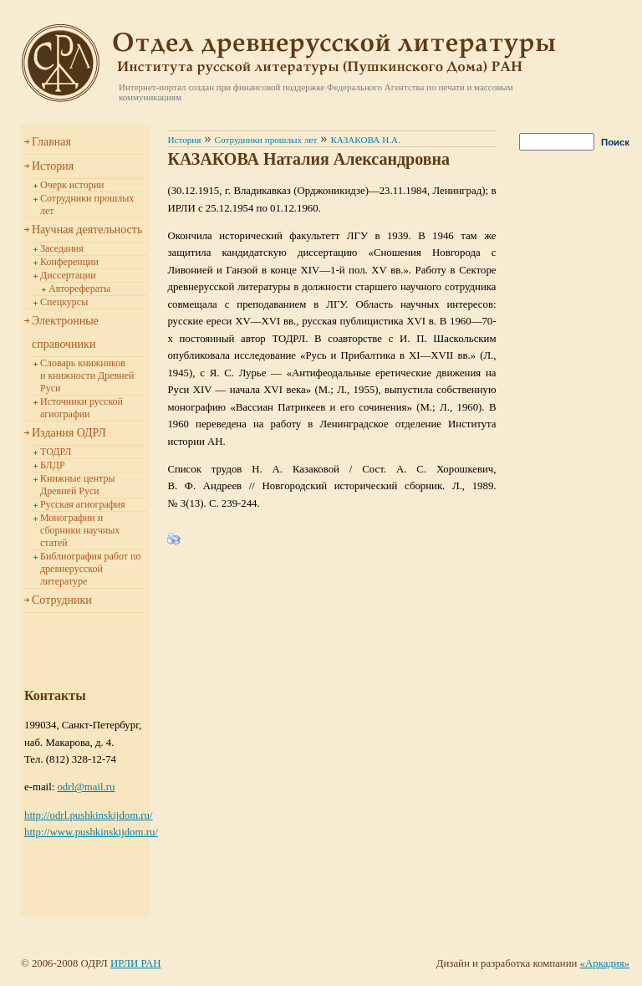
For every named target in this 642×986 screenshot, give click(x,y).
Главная (51, 141)
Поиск (615, 142)
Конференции (69, 262)
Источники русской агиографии (81, 408)
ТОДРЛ (55, 451)
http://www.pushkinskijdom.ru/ (91, 832)
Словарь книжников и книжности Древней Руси (87, 375)
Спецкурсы (64, 302)
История (53, 166)
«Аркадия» (604, 963)
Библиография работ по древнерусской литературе (90, 568)
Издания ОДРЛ (69, 433)
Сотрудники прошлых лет (266, 140)
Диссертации (68, 275)
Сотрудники (62, 600)
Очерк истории (72, 185)
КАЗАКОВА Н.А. (365, 140)
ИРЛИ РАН (135, 963)
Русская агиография (82, 504)
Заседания (62, 248)
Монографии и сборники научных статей (80, 530)
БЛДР (52, 465)
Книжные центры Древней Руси (77, 485)
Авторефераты (79, 288)
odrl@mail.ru (86, 787)
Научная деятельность (87, 229)
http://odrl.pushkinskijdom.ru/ (88, 815)
